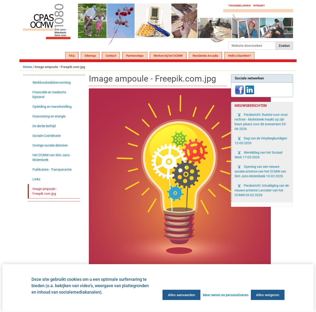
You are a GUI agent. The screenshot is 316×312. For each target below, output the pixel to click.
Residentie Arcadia (205, 55)
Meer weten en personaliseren (225, 295)
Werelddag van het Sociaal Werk (258, 155)
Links (36, 179)
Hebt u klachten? (239, 55)
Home (27, 67)
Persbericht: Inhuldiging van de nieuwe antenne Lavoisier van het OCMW (262, 190)
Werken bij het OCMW (168, 55)
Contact (111, 55)
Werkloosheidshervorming (51, 82)
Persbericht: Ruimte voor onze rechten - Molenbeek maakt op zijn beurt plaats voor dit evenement (261, 122)
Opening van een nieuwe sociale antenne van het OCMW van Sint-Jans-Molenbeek (260, 171)
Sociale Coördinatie (46, 136)
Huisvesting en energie (48, 116)
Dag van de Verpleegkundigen (261, 140)
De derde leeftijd (44, 126)
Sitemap (90, 55)
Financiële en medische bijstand (49, 94)
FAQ (72, 55)
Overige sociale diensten (50, 145)
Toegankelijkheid (239, 5)
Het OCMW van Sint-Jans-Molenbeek (51, 157)
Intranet (259, 5)
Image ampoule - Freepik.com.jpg (44, 191)
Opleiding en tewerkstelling (52, 106)
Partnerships (135, 55)
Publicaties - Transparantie (52, 169)
